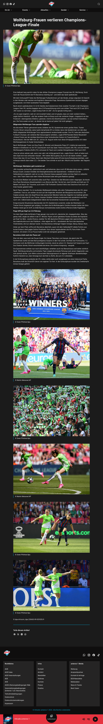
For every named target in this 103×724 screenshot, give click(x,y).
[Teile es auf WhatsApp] (25, 634)
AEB (6, 679)
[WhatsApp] (4, 4)
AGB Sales (9, 672)
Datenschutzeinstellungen (14, 700)
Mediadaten (75, 682)
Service (83, 10)
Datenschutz (9, 697)
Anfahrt (40, 672)
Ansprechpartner (77, 672)
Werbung (74, 669)
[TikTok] (14, 4)
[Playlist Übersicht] (88, 719)
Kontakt (41, 669)
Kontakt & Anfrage (77, 675)
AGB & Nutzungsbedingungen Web (17, 685)
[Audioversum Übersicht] (51, 717)
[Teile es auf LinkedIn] (22, 634)
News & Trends (76, 685)
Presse (40, 685)
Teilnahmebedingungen (13, 694)
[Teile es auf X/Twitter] (18, 634)
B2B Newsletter (76, 679)
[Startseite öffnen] (51, 4)
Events (26, 10)
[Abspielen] (95, 719)
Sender (65, 10)
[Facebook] (11, 4)
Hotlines (41, 679)
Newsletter (42, 675)
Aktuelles (46, 10)
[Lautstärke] (83, 719)
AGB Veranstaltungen (13, 675)
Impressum (9, 703)
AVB (6, 682)
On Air (9, 10)
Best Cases (75, 688)
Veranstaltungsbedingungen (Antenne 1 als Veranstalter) (15, 689)
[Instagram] (7, 4)
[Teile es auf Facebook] (14, 634)
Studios (40, 688)
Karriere (40, 682)
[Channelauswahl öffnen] (99, 4)
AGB (6, 669)
